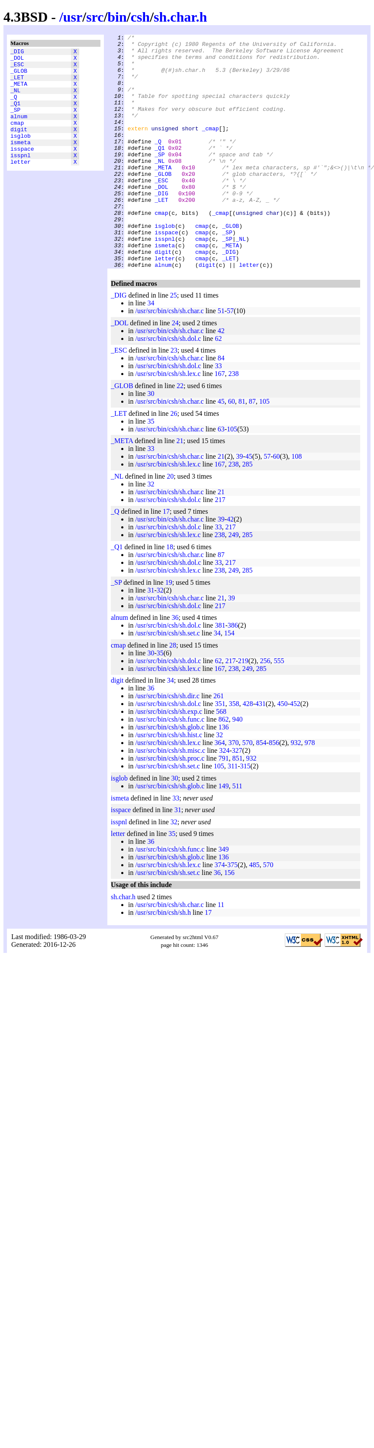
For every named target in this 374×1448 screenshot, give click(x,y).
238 (234, 420)
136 (223, 773)
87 (252, 448)
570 (247, 789)
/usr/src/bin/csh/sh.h (162, 959)
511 (237, 832)
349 (223, 896)
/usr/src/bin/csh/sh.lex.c (167, 420)
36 (174, 664)
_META (18, 91)
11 (221, 951)
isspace (22, 169)
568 (221, 758)
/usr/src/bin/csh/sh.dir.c (167, 742)
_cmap (210, 148)
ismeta (20, 161)
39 (239, 503)
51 (221, 357)
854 (261, 789)
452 (295, 750)
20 (170, 523)
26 (173, 460)
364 (220, 789)
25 (173, 342)
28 (172, 692)
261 (218, 742)
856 (274, 789)
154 (229, 680)
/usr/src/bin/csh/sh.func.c (169, 766)
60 (231, 448)
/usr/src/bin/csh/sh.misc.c (170, 797)
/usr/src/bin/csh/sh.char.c (169, 357)
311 (233, 812)
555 (279, 707)
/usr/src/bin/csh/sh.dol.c (168, 385)
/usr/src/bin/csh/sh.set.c (167, 680)
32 (150, 530)
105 (264, 448)
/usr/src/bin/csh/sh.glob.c (169, 773)
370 (234, 789)
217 (220, 546)
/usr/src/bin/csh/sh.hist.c (168, 781)
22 (180, 432)
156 (229, 919)
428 (247, 750)
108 (296, 503)
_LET (17, 83)
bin (116, 17)
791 (223, 805)
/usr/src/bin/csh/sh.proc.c (169, 805)
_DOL (17, 60)
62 (218, 385)
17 (166, 558)
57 (230, 357)
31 (150, 637)
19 (168, 629)
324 (224, 797)
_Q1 (15, 115)
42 (221, 377)
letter (20, 185)
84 (221, 404)
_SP (15, 122)
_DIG (17, 52)
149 (223, 832)
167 (220, 420)
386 (233, 672)
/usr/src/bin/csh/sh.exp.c (168, 758)
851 (237, 805)
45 (221, 448)
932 (296, 789)
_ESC (17, 68)
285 (247, 511)
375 (232, 911)
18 (169, 593)
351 (220, 750)
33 (218, 412)
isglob (20, 154)
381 (220, 672)
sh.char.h (180, 17)
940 (237, 766)
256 (265, 707)
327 (237, 797)
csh (140, 17)
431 (260, 750)
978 (310, 789)
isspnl (20, 177)
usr (72, 17)
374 (220, 911)
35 (150, 468)
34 (150, 349)
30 (150, 440)
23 (174, 397)
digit (18, 146)
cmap (17, 138)
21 (180, 487)
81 (242, 448)
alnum (18, 130)
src (94, 17)
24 (175, 369)
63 (221, 475)
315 (245, 812)
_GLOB (18, 76)
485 (254, 911)
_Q (13, 107)
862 (223, 766)
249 (234, 581)
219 (243, 707)
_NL (15, 99)
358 (234, 750)
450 (282, 750)
